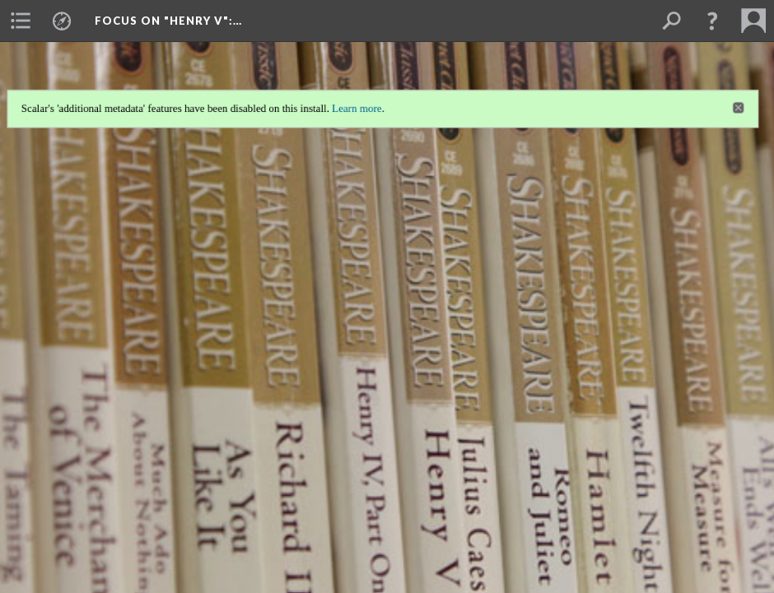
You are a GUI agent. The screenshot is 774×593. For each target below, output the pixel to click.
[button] (712, 20)
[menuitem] (20, 20)
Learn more (356, 105)
